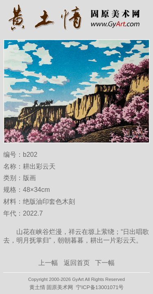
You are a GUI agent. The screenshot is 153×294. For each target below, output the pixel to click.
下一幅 (105, 262)
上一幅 (48, 262)
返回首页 (77, 262)
